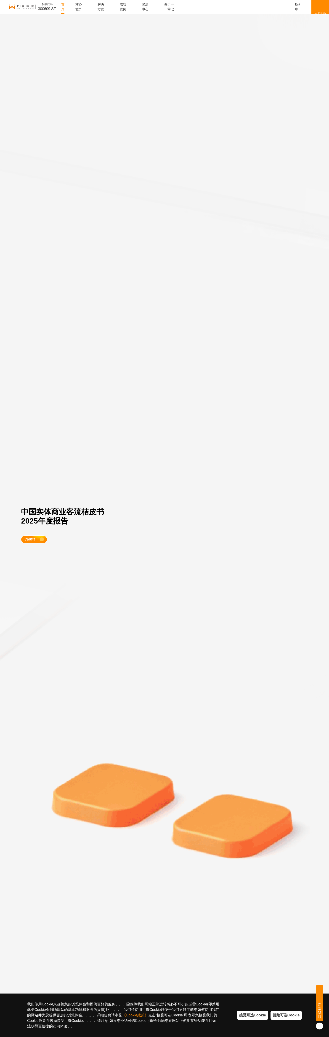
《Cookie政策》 (135, 1015)
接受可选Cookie (252, 1015)
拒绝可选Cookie (286, 1015)
